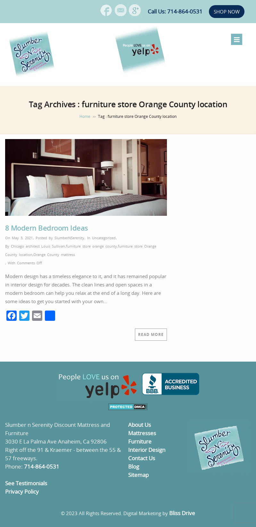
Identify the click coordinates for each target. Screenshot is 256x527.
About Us (139, 424)
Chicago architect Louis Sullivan (38, 246)
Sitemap (138, 475)
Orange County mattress (54, 254)
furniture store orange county (91, 246)
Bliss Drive (182, 513)
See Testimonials (26, 483)
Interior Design (146, 449)
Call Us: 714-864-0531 (175, 11)
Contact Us (141, 458)
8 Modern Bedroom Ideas (46, 228)
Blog (133, 466)
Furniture (140, 441)
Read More (151, 334)
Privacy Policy (22, 491)
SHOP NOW (227, 11)
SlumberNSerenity (69, 237)
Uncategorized (104, 237)
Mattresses (142, 433)
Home (84, 116)
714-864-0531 (41, 466)
